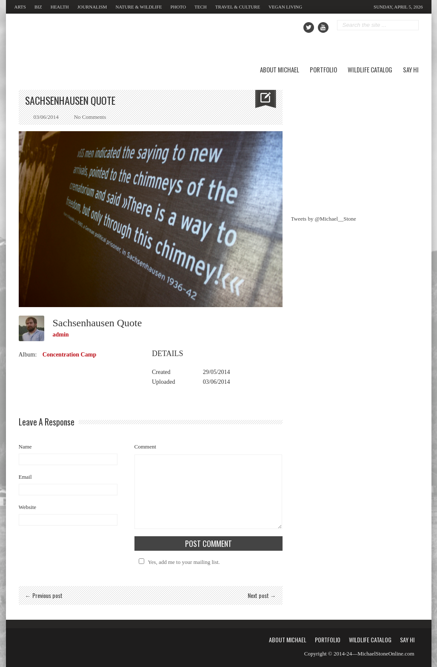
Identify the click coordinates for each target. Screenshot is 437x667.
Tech (200, 6)
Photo (178, 6)
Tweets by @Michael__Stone (323, 219)
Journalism (92, 6)
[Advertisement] (355, 143)
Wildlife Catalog (370, 69)
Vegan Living (285, 6)
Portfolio (323, 69)
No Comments (90, 117)
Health (60, 6)
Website (28, 507)
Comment (145, 446)
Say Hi (411, 69)
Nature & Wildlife (138, 6)
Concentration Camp (69, 354)
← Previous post (44, 595)
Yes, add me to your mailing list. (178, 562)
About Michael (279, 69)
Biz (38, 6)
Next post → (262, 595)
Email (25, 477)
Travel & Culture (237, 6)
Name (25, 446)
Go (412, 25)
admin (61, 334)
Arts (20, 6)
